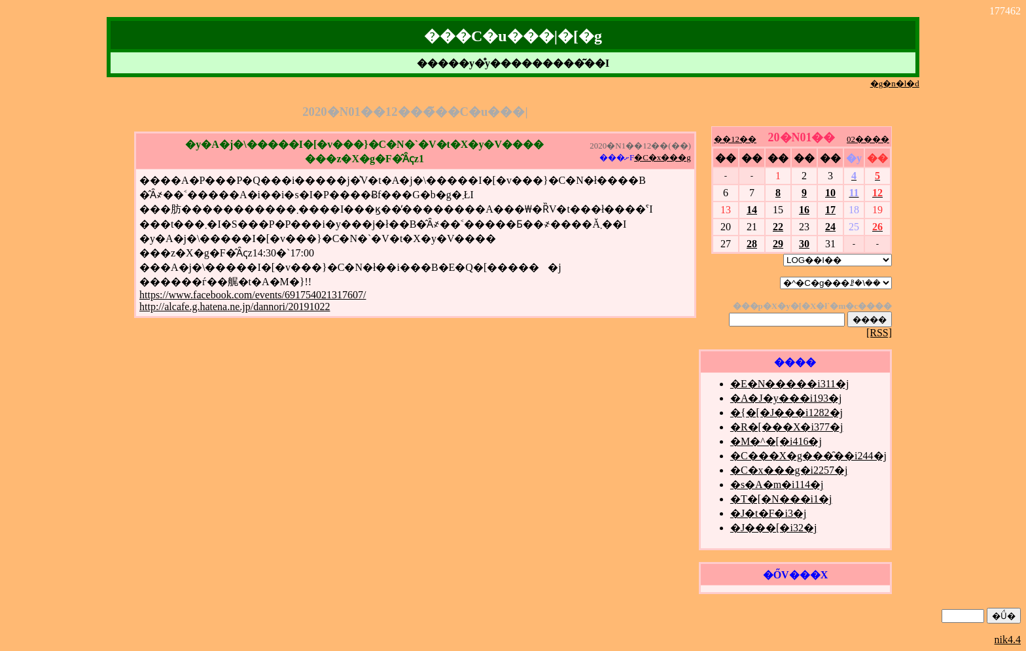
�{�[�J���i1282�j (786, 412)
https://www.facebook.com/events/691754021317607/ (252, 294)
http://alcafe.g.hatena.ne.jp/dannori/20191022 (234, 306)
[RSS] (879, 332)
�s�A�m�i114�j (777, 484)
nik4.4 (1008, 639)
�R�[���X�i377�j (786, 426)
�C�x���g (662, 157)
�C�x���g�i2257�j (789, 470)
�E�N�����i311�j (789, 383)
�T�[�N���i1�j (781, 498)
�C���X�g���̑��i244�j (808, 455)
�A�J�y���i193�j (786, 398)
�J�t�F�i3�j (768, 513)
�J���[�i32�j (773, 527)
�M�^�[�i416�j (776, 441)
